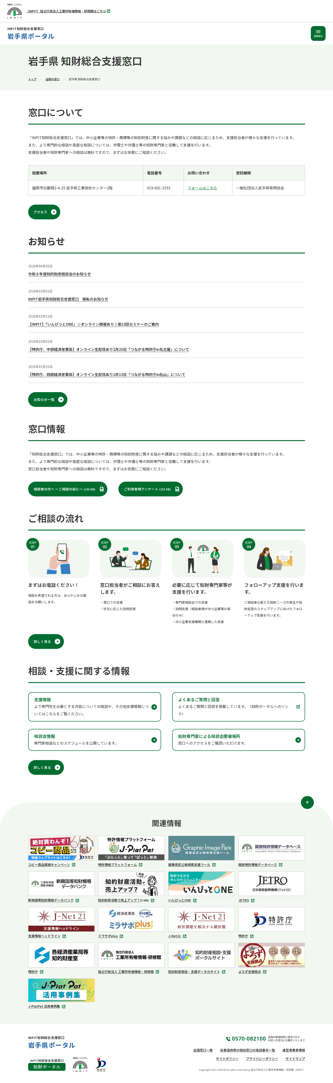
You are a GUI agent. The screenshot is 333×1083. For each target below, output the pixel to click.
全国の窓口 (53, 79)
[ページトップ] (307, 802)
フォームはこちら (202, 188)
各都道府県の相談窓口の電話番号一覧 (247, 1050)
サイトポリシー (227, 1058)
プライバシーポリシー (262, 1058)
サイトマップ (295, 1058)
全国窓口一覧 (203, 1050)
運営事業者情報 (293, 1050)
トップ (32, 79)
